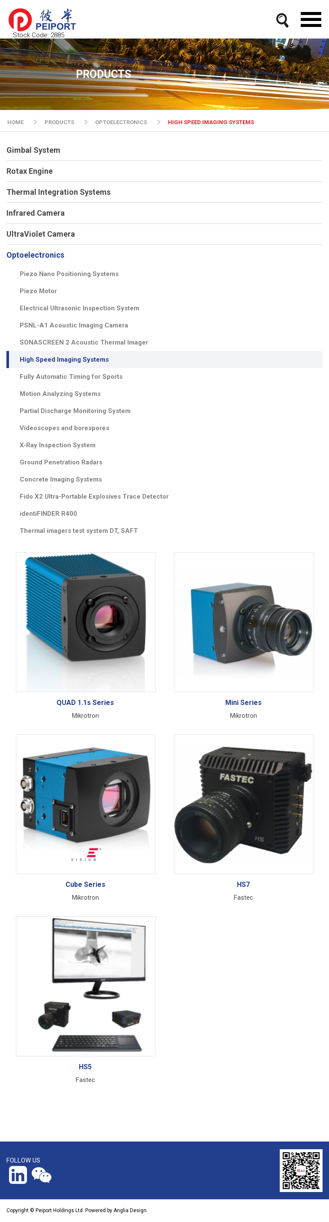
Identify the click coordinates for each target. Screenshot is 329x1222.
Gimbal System (33, 150)
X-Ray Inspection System (58, 445)
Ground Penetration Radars (61, 462)
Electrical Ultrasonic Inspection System (79, 308)
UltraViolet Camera (40, 233)
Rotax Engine (29, 171)
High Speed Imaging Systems (64, 359)
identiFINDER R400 (48, 513)
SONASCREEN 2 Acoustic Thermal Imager (84, 342)
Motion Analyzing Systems (60, 394)
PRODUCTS (59, 122)
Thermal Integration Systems (58, 191)
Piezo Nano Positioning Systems (69, 274)
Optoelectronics (35, 254)
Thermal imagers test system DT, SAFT (79, 531)
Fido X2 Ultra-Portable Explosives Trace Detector (94, 496)
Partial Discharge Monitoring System (75, 411)
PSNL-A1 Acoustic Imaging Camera (74, 325)
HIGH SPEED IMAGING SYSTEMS (211, 122)
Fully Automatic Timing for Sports (71, 377)
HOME (15, 122)
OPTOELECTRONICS (121, 122)
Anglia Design (130, 1210)
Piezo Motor (38, 291)
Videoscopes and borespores (64, 428)
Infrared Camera (35, 212)
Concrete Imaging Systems (61, 479)
